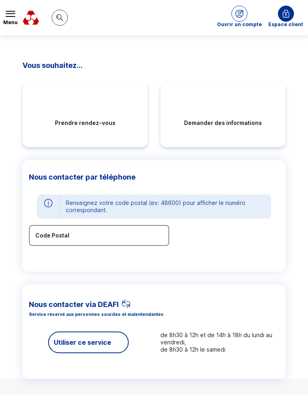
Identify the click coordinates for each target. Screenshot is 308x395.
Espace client (285, 24)
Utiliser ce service (82, 342)
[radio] (85, 115)
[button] (239, 18)
